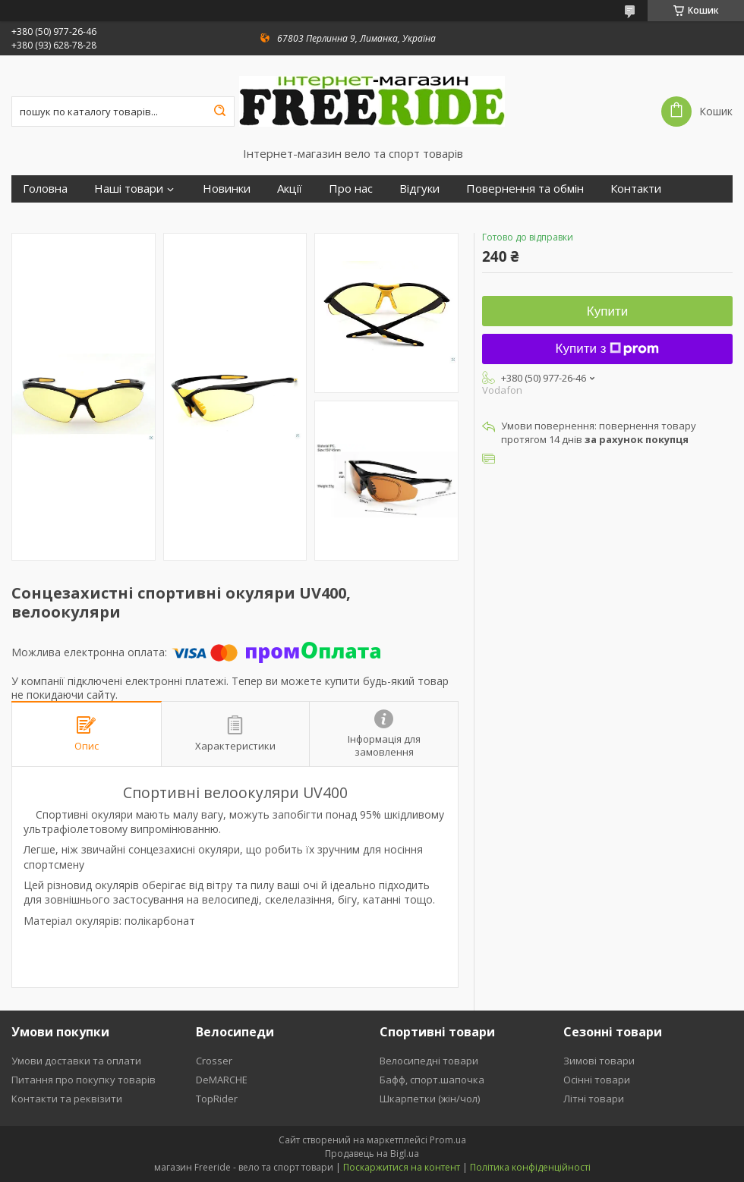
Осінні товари (596, 1079)
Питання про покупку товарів (83, 1079)
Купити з (608, 348)
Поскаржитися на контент (401, 1167)
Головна (45, 188)
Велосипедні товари (429, 1060)
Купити (607, 311)
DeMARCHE (221, 1079)
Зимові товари (599, 1060)
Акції (289, 188)
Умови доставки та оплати (76, 1060)
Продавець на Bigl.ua (372, 1153)
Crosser (214, 1060)
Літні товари (593, 1098)
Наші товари (128, 188)
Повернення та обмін (525, 188)
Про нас (351, 188)
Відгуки (419, 188)
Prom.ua (448, 1139)
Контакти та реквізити (66, 1098)
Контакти (635, 188)
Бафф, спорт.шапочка (432, 1079)
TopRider (217, 1098)
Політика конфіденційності (530, 1167)
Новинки (227, 188)
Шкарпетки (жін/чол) (430, 1098)
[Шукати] (219, 111)
